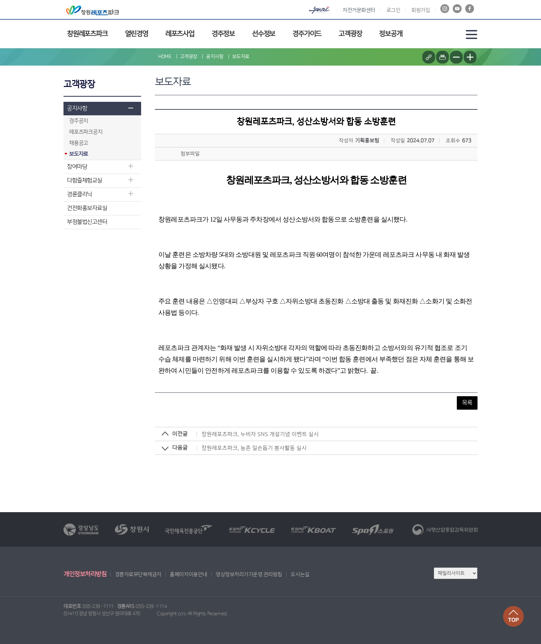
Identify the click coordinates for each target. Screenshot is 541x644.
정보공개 (390, 34)
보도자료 (240, 56)
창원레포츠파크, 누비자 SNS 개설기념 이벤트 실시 (260, 434)
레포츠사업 (179, 34)
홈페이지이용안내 (188, 574)
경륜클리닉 (79, 194)
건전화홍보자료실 (87, 208)
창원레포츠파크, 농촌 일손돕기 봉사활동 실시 (254, 448)
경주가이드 (306, 34)
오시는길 (300, 574)
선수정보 (263, 34)
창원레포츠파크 (87, 34)
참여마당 (77, 167)
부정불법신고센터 (87, 222)
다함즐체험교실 (84, 180)
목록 (467, 403)
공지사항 (77, 108)
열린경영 (136, 34)
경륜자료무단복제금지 (138, 574)
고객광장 (350, 34)
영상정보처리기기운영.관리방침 (249, 574)
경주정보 (223, 34)
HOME (164, 56)
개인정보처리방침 (84, 574)
